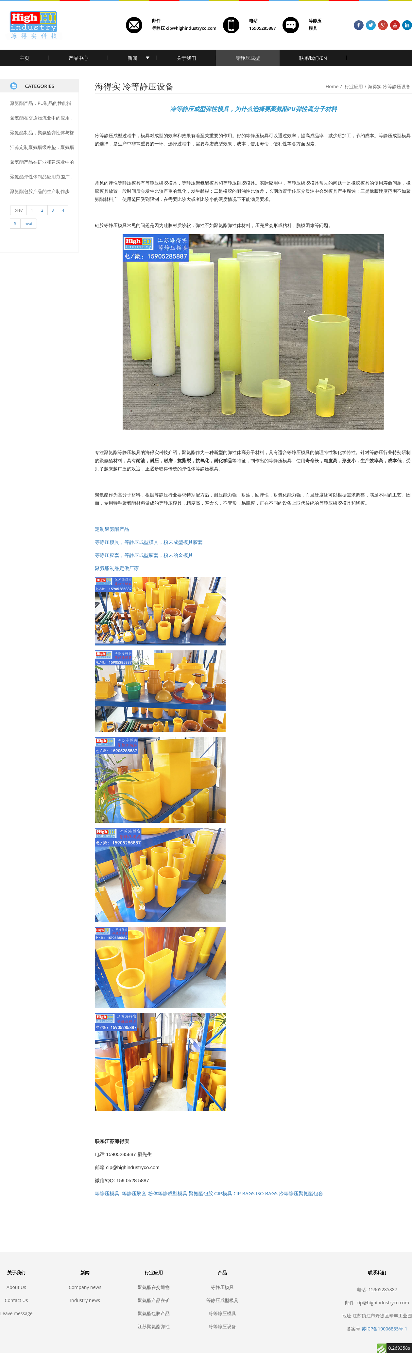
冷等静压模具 (222, 1313)
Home (332, 86)
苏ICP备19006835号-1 (384, 1329)
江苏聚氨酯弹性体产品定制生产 (154, 1326)
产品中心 (78, 58)
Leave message (16, 1313)
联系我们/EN (313, 58)
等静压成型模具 (222, 1300)
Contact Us (16, 1300)
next (29, 223)
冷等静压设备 (222, 1326)
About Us (16, 1287)
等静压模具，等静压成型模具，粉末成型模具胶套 (149, 542)
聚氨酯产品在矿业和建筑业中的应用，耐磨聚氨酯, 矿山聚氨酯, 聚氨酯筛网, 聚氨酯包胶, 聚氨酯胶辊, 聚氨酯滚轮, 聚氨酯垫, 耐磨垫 (154, 1300)
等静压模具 (222, 1287)
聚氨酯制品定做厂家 (117, 568)
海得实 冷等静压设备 (389, 86)
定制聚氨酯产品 (112, 529)
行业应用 (353, 86)
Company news (85, 1287)
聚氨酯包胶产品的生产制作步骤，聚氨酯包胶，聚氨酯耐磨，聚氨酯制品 (154, 1313)
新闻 (132, 58)
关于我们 (186, 58)
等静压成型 (247, 58)
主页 (24, 58)
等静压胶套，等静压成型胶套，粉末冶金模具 (144, 555)
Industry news (85, 1300)
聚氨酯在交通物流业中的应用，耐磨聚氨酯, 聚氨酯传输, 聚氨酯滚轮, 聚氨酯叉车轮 (154, 1287)
